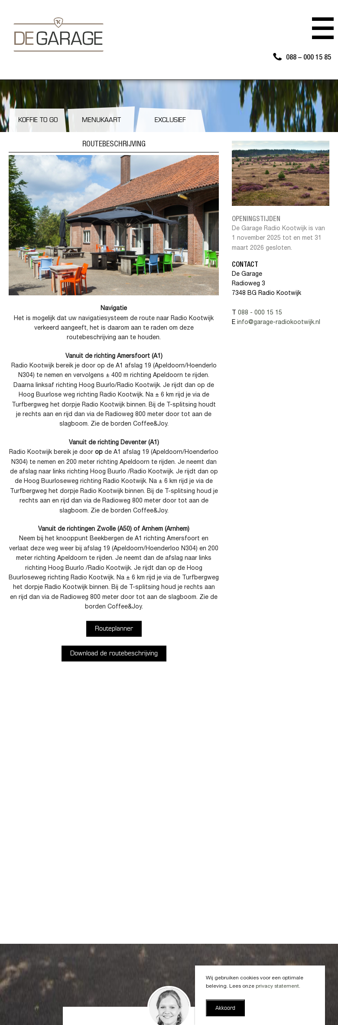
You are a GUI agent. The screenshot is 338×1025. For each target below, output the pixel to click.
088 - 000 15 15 (260, 313)
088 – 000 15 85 (308, 58)
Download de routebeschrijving (114, 654)
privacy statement (277, 986)
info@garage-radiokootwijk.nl (278, 323)
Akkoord (225, 1008)
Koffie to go (38, 120)
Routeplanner (114, 629)
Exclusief (170, 120)
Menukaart (101, 120)
